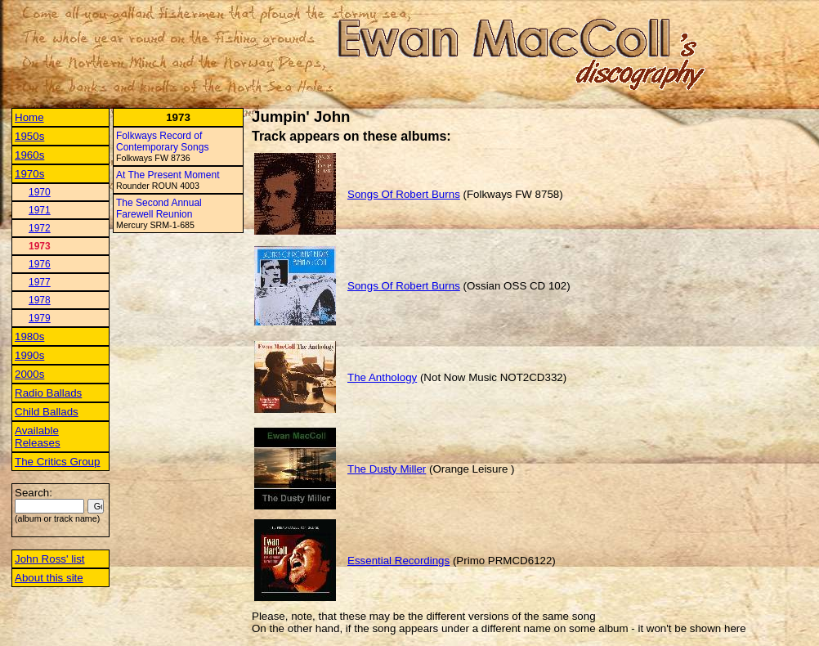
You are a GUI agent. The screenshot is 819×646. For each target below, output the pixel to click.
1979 (40, 318)
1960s (29, 155)
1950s (29, 136)
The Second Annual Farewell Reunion (159, 208)
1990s (29, 355)
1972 (40, 228)
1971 (40, 210)
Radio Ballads (48, 393)
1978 (40, 300)
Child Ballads (46, 412)
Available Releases (37, 436)
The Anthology (382, 377)
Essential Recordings (398, 560)
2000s (29, 374)
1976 (40, 264)
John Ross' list (50, 559)
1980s (29, 336)
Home (29, 117)
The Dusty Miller (386, 469)
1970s (29, 174)
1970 (40, 192)
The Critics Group (57, 461)
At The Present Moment (168, 175)
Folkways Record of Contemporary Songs (162, 141)
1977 (40, 282)
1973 (40, 246)
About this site (49, 578)
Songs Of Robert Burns (403, 194)
